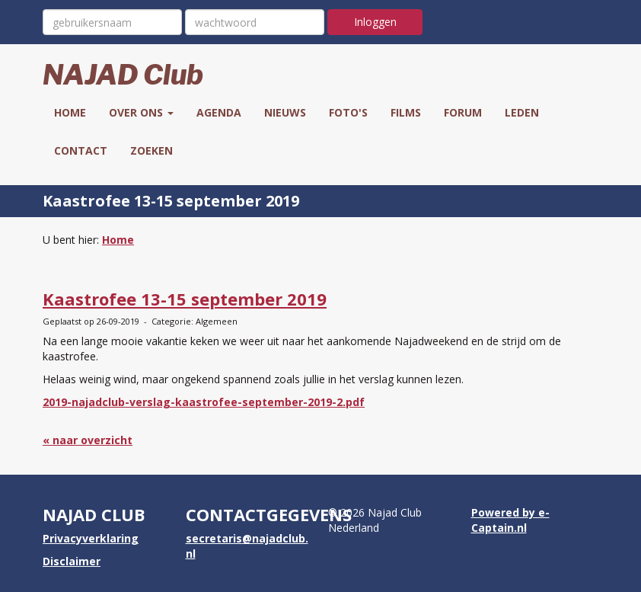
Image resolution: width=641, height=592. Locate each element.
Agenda (218, 112)
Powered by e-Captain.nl (510, 520)
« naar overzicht (87, 440)
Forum (463, 112)
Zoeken (151, 150)
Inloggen (375, 21)
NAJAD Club (123, 74)
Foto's (348, 112)
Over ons (141, 112)
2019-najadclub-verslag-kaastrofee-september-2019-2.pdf (204, 402)
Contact (80, 150)
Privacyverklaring (91, 538)
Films (406, 112)
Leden (522, 112)
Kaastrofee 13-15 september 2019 (185, 298)
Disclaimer (71, 561)
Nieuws (285, 112)
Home (70, 112)
